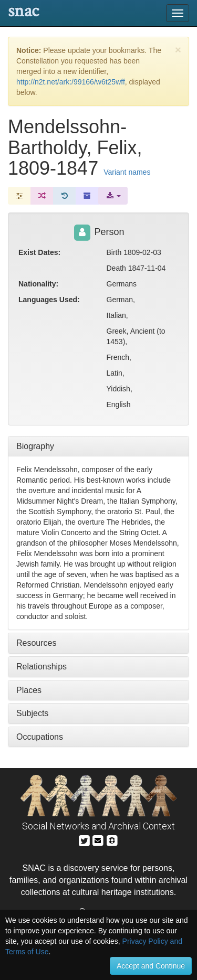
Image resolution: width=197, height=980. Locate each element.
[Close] (178, 49)
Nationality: (38, 284)
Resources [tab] (36, 642)
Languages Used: (49, 299)
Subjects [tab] (32, 713)
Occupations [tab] (39, 736)
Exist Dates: (39, 252)
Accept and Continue (151, 966)
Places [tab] (29, 690)
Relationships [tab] (41, 666)
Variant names (126, 172)
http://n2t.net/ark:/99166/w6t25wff (70, 82)
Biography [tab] (35, 446)
